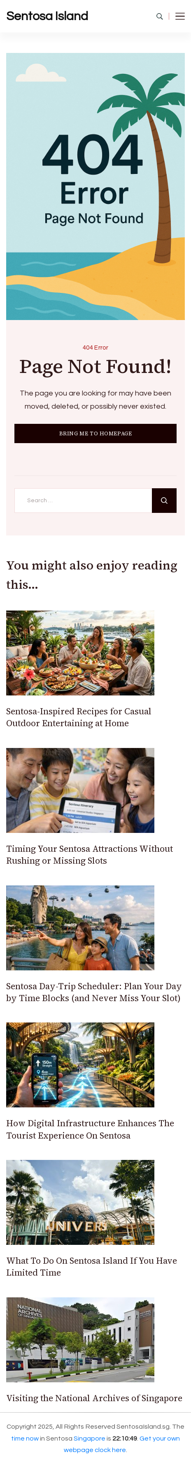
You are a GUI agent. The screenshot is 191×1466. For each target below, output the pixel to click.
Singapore (89, 1438)
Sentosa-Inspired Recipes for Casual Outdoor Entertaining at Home (78, 717)
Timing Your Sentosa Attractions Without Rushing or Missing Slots (89, 855)
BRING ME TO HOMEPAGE (95, 433)
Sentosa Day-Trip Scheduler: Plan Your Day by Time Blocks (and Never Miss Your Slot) (94, 992)
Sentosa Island (47, 16)
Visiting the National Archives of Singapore (94, 1398)
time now (25, 1438)
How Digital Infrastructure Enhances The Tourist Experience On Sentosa (90, 1129)
